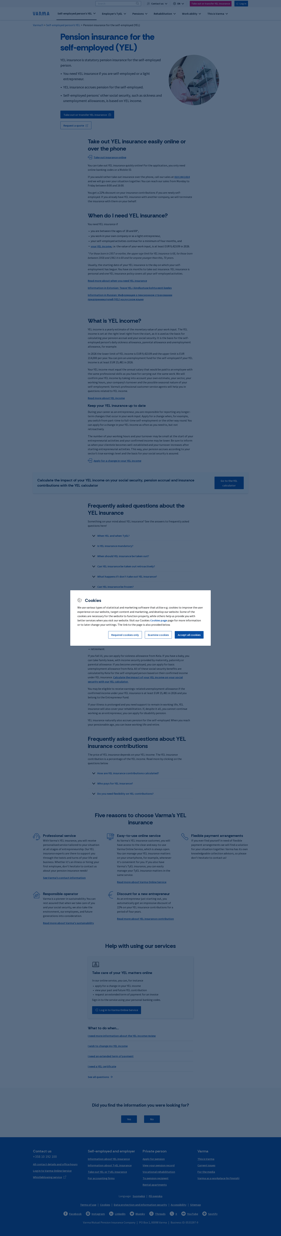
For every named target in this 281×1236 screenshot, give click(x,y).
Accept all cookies (189, 635)
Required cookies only (125, 635)
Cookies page (158, 620)
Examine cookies (158, 635)
